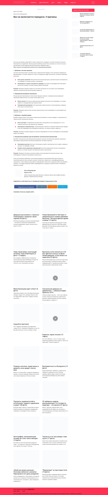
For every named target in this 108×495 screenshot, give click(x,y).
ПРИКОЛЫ (33, 2)
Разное (42, 9)
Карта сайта (17, 491)
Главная (39, 9)
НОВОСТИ (73, 2)
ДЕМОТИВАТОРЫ (43, 2)
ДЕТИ (52, 2)
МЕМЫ (59, 2)
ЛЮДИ (66, 2)
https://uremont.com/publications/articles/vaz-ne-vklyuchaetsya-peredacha (32, 67)
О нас (23, 491)
